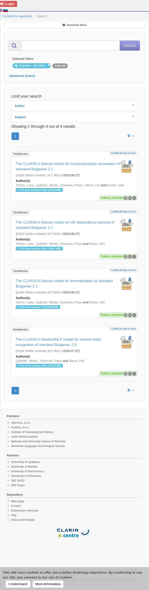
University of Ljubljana (25, 462)
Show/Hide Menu (74, 25)
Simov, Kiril (92, 185)
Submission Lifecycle (24, 510)
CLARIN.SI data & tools (123, 153)
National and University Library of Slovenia (38, 441)
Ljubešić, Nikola (47, 185)
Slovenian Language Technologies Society (38, 446)
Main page (17, 501)
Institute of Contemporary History (32, 432)
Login (7, 4)
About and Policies (23, 519)
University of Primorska (26, 476)
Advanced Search (22, 76)
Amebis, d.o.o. (20, 427)
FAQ (14, 515)
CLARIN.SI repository (17, 16)
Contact (16, 505)
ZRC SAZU (18, 480)
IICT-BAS (53, 175)
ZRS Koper (18, 485)
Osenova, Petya (71, 185)
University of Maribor (24, 466)
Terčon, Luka (24, 185)
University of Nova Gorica (27, 471)
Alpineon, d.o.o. (21, 422)
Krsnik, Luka (115, 185)
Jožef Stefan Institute (31, 175)
